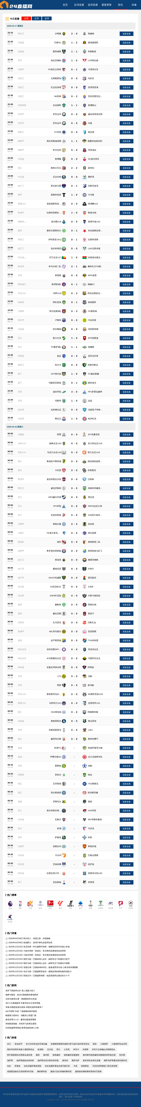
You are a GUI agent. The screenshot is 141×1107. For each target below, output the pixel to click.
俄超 (20, 801)
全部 (26, 18)
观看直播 (126, 34)
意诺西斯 (92, 631)
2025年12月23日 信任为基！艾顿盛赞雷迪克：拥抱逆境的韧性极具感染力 (38, 971)
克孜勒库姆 (93, 329)
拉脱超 (21, 51)
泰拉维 (91, 132)
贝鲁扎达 (92, 622)
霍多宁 (91, 613)
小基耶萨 (104, 1044)
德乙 (20, 783)
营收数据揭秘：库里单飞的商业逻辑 (21, 1024)
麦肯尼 (65, 1060)
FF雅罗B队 (56, 347)
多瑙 (59, 828)
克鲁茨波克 (93, 186)
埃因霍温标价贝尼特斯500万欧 (20, 1071)
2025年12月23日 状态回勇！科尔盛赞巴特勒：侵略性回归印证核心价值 (38, 947)
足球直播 (79, 4)
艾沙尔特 (57, 177)
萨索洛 (58, 837)
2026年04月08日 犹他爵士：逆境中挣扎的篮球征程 (29, 942)
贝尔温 (50, 1049)
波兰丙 (21, 569)
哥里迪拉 (92, 150)
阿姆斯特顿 (93, 712)
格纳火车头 (56, 168)
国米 (95, 1044)
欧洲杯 (41, 1049)
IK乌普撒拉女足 (54, 658)
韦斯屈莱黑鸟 (55, 730)
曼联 (38, 1055)
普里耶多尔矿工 (95, 551)
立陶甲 (21, 524)
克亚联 (21, 418)
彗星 (59, 685)
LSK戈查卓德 (94, 248)
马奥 (90, 123)
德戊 (20, 640)
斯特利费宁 (93, 739)
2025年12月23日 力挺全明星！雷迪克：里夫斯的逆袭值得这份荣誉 (36, 951)
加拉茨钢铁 (56, 60)
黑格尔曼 (57, 524)
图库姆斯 (57, 51)
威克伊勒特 (56, 488)
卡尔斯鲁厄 (93, 783)
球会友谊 (22, 649)
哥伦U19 (22, 293)
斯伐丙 (21, 266)
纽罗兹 (91, 864)
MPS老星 (92, 275)
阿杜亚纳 (57, 302)
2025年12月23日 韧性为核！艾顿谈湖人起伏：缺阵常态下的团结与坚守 (38, 959)
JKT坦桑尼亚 (94, 434)
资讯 (120, 4)
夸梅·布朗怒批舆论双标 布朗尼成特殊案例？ (24, 1007)
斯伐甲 (21, 212)
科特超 (21, 667)
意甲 (20, 837)
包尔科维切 (56, 248)
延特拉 (91, 168)
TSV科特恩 (93, 640)
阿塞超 (21, 356)
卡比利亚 (92, 320)
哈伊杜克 (92, 418)
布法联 (21, 586)
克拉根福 (57, 882)
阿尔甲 (21, 320)
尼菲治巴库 (93, 356)
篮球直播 (93, 4)
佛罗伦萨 (75, 1060)
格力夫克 (57, 338)
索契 (90, 801)
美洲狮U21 (93, 203)
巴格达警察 (93, 855)
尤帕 (90, 676)
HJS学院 (92, 810)
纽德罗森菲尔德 (95, 748)
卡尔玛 (58, 855)
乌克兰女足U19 (54, 452)
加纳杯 (21, 302)
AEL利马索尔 (55, 631)
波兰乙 (21, 560)
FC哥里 (57, 132)
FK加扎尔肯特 (54, 69)
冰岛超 (21, 819)
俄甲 (20, 195)
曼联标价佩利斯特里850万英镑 (88, 1071)
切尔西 (122, 1055)
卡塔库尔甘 (93, 69)
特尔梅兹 (57, 329)
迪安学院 (57, 392)
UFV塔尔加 (56, 374)
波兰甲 (21, 578)
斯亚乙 (21, 239)
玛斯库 (58, 400)
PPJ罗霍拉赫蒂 (95, 392)
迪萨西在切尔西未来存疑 (48, 1060)
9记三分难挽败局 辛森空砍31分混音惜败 (23, 1003)
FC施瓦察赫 (93, 374)
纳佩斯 (91, 347)
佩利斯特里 (42, 1071)
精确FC (91, 284)
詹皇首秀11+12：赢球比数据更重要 (21, 1019)
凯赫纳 (91, 33)
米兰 (9, 1044)
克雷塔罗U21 (94, 703)
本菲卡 (76, 1049)
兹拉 (59, 356)
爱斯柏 (58, 766)
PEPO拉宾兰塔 (95, 506)
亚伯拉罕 (18, 1044)
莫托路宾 (92, 578)
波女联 (21, 409)
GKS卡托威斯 (55, 578)
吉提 (90, 400)
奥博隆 (58, 159)
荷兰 (58, 1049)
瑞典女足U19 (55, 443)
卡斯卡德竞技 (94, 595)
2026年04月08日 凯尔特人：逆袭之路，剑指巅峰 (28, 938)
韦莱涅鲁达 (93, 365)
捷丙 (20, 230)
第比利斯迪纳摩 (54, 141)
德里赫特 (56, 1055)
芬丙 (20, 275)
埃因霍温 (85, 1066)
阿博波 (91, 667)
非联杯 (21, 622)
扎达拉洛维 (56, 87)
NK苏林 (57, 96)
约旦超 (21, 177)
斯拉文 (58, 418)
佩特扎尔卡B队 (94, 266)
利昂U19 (57, 293)
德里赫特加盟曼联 (71, 1055)
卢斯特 (58, 320)
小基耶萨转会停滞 (119, 1044)
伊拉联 (21, 855)
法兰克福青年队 (95, 757)
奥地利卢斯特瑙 (54, 461)
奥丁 (20, 374)
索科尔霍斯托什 (54, 230)
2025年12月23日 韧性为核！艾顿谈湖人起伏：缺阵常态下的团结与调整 (38, 963)
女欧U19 (22, 443)
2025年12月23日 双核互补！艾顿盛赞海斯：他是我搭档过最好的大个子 (38, 975)
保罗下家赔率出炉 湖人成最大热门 (20, 990)
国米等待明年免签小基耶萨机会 (20, 1049)
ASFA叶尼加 (55, 595)
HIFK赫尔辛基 (54, 497)
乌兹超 (21, 329)
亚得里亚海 (93, 87)
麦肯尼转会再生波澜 (91, 1060)
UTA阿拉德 (93, 60)
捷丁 (20, 383)
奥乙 (20, 461)
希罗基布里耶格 (54, 551)
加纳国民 (92, 302)
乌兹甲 (21, 69)
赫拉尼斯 (57, 613)
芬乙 (20, 338)
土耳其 (67, 1049)
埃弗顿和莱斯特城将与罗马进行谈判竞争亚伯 (70, 1044)
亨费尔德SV (55, 757)
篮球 (47, 18)
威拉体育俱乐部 (95, 114)
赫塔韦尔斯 (56, 739)
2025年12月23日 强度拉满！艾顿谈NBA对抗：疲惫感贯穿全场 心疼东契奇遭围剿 (42, 967)
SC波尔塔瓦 (93, 159)
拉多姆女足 (56, 409)
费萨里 (91, 177)
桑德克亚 (57, 569)
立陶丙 (21, 311)
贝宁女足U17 (55, 257)
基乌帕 (91, 685)
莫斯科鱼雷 (56, 195)
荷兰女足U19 (94, 452)
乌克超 (21, 159)
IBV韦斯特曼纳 (95, 819)
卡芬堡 (58, 470)
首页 (65, 4)
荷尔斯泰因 (56, 792)
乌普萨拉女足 (94, 658)
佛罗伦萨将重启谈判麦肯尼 (115, 1060)
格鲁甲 (21, 141)
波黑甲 (21, 551)
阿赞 (59, 434)
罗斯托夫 (57, 801)
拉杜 (9, 1066)
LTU (59, 676)
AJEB (90, 586)
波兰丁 (21, 186)
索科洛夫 (92, 383)
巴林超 (21, 42)
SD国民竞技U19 (95, 694)
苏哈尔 (58, 774)
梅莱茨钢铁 (93, 560)
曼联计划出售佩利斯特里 (61, 1071)
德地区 (21, 542)
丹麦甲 (21, 846)
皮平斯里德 (56, 640)
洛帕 (90, 766)
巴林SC (57, 42)
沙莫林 (91, 479)
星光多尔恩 (56, 186)
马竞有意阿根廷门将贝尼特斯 (104, 1066)
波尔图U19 (56, 221)
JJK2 (90, 730)
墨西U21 (22, 203)
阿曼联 (21, 774)
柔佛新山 (92, 105)
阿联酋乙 (22, 284)
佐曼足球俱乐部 (54, 667)
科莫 (90, 837)
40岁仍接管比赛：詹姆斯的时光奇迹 (21, 999)
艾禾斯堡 (57, 783)
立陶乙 (21, 533)
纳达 (90, 774)
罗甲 (20, 60)
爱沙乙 (21, 488)
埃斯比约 (57, 846)
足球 (36, 18)
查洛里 (58, 560)
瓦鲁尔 (58, 819)
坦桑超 (21, 434)
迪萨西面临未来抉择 (25, 1060)
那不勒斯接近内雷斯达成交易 (19, 1055)
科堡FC (57, 748)
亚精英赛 (22, 105)
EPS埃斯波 (93, 338)
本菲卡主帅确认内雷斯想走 (103, 1049)
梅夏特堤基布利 (95, 141)
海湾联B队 (56, 284)
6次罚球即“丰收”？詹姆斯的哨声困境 (21, 1011)
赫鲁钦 (58, 604)
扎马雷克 (57, 622)
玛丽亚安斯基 (55, 383)
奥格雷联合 (56, 721)
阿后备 (21, 873)
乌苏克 (91, 78)
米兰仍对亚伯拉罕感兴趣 (36, 1044)
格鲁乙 (21, 132)
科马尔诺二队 (55, 266)
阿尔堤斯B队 (55, 311)
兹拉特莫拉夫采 (54, 479)
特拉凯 (91, 524)
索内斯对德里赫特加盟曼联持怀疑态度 (99, 1055)
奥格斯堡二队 (94, 542)
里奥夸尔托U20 (95, 873)
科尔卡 (58, 365)
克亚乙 (21, 78)
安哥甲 (21, 114)
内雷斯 (85, 1049)
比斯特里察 (93, 239)
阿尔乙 (21, 33)
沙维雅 (58, 33)
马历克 (91, 828)
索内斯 (46, 1055)
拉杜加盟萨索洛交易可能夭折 (57, 1066)
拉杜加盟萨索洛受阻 (32, 1066)
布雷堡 (91, 882)
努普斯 (58, 275)
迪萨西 (10, 1060)
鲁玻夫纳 (92, 212)
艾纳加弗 (57, 864)
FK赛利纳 (92, 311)
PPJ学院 (57, 506)
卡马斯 (91, 195)
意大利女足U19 (95, 443)
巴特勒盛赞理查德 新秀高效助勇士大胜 (22, 1028)
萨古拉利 (57, 150)
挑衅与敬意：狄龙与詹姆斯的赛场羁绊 (22, 995)
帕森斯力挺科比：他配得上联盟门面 (21, 1015)
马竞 (75, 1066)
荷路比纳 (92, 604)
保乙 (20, 168)
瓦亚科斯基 (56, 515)
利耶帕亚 (92, 51)
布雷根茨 (92, 470)
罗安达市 (57, 114)
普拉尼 (91, 497)
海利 (59, 542)
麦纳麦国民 (93, 42)
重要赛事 (107, 4)
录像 (134, 4)
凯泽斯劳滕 (93, 792)
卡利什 (91, 569)
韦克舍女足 (93, 649)
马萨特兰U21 (55, 703)
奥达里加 (92, 721)
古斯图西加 (56, 78)
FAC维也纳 (56, 712)
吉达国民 (57, 105)
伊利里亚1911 (54, 239)
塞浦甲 (21, 631)
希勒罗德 (92, 846)
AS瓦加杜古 (55, 586)
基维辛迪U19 (94, 221)
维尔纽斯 (92, 533)
